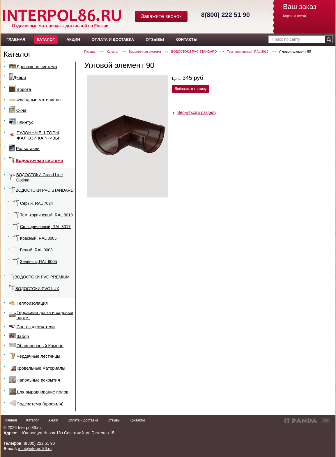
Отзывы (113, 420)
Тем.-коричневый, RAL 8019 (248, 51)
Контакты (137, 420)
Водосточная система (145, 51)
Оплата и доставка (83, 420)
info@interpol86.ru (35, 448)
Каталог (46, 39)
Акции (53, 420)
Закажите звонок (161, 16)
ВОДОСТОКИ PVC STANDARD (194, 51)
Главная (90, 51)
